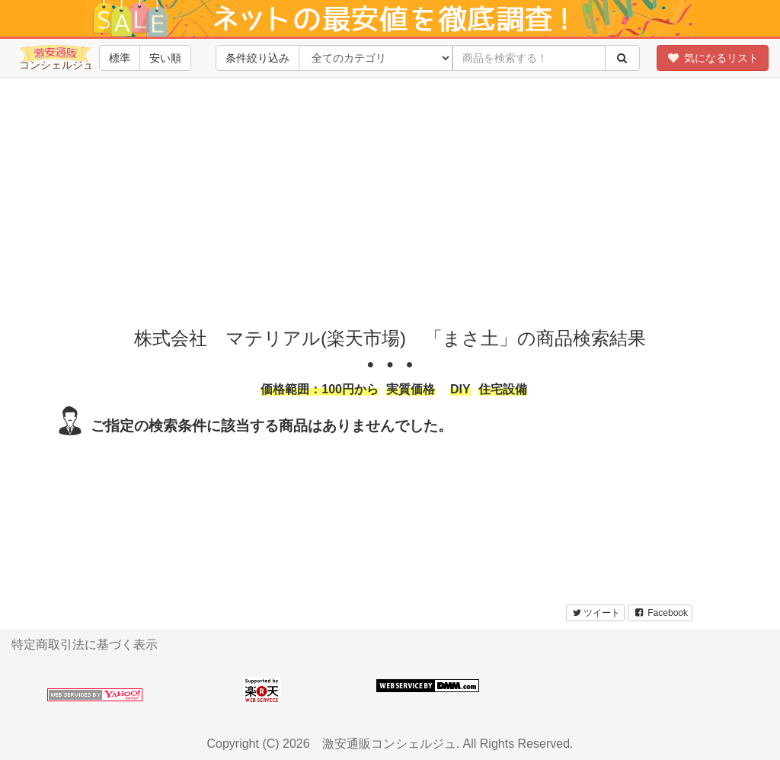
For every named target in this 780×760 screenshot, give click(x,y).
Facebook (660, 613)
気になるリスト (713, 58)
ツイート (595, 613)
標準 (119, 58)
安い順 (165, 58)
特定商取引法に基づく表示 (84, 644)
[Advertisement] (395, 199)
